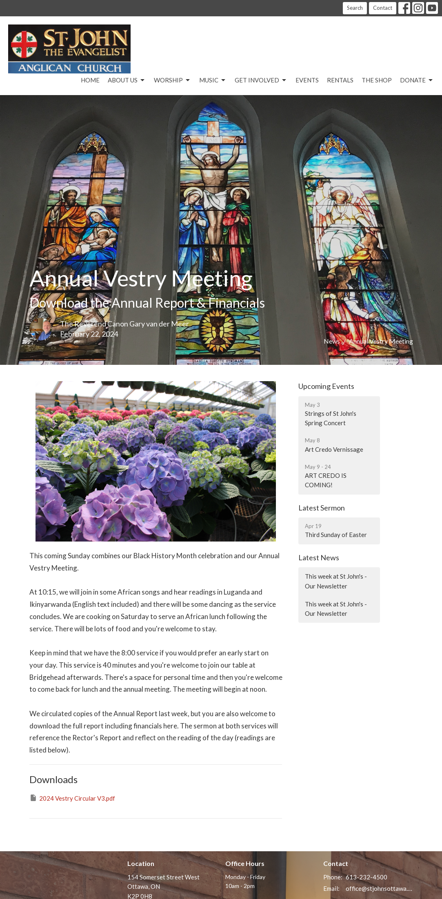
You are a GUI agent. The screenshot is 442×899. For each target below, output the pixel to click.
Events (307, 80)
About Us (127, 80)
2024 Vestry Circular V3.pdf (72, 798)
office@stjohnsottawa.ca (379, 888)
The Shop (377, 80)
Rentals (340, 80)
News (332, 341)
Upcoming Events (326, 386)
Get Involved (261, 80)
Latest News (318, 557)
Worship (172, 80)
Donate (417, 80)
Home (90, 80)
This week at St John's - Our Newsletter (336, 581)
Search (355, 7)
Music (213, 80)
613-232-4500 (366, 877)
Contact (382, 7)
